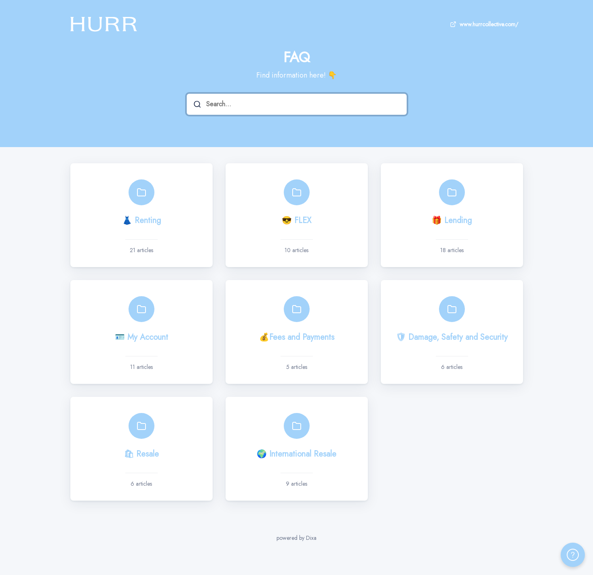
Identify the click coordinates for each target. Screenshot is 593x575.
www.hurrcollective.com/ (483, 24)
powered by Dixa (296, 538)
